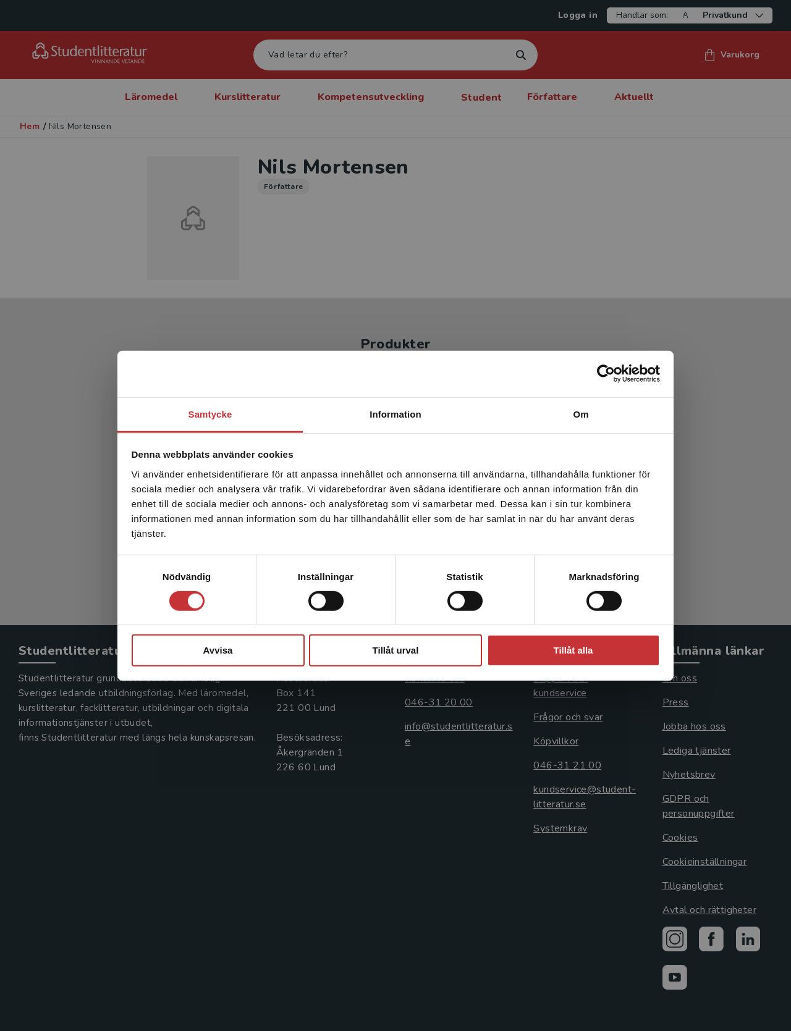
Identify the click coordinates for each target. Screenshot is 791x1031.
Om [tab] (580, 413)
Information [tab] (395, 413)
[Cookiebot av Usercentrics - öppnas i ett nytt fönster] (606, 373)
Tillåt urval (396, 650)
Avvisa (218, 650)
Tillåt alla (573, 650)
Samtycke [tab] (210, 413)
